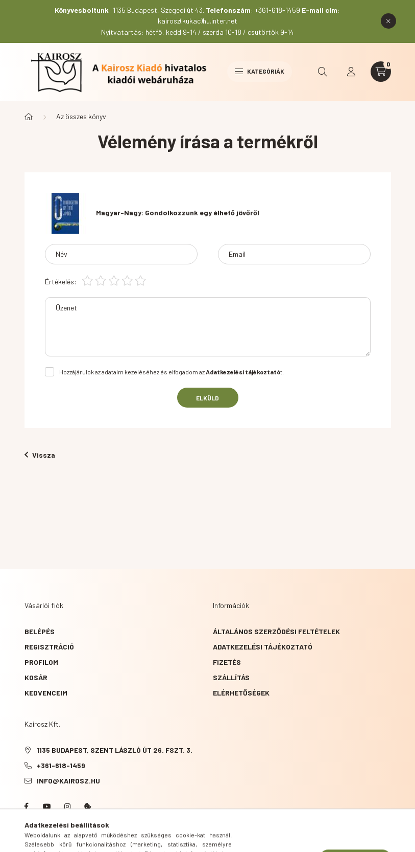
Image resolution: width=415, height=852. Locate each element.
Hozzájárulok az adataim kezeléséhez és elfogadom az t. (171, 371)
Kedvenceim (46, 692)
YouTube (47, 806)
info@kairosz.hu (68, 780)
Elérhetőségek (241, 692)
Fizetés (227, 662)
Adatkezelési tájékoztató (262, 646)
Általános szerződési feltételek (276, 631)
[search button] (322, 71)
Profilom (41, 662)
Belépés (40, 631)
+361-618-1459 (61, 765)
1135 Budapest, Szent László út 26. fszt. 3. (114, 750)
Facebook (26, 806)
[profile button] (351, 71)
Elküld (207, 397)
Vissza (40, 455)
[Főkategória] (29, 116)
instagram (67, 806)
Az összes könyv (81, 116)
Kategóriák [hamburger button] (259, 71)
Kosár (36, 677)
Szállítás (231, 677)
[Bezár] (388, 21)
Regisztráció (49, 646)
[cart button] (381, 71)
